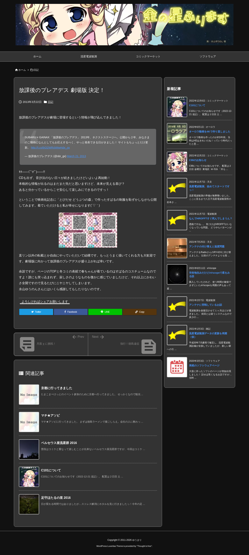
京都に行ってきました (56, 388)
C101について (51, 470)
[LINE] (105, 312)
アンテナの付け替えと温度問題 (206, 246)
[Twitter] (36, 312)
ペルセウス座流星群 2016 (59, 443)
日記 (36, 69)
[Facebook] (71, 312)
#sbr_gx (65, 147)
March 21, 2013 (76, 156)
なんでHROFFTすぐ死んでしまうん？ (210, 218)
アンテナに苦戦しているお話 (205, 304)
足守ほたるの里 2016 (56, 497)
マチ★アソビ (50, 415)
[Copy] (140, 312)
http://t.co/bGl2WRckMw (45, 147)
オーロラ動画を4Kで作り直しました (209, 131)
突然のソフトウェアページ (204, 365)
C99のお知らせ (197, 160)
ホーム (22, 69)
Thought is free (144, 546)
